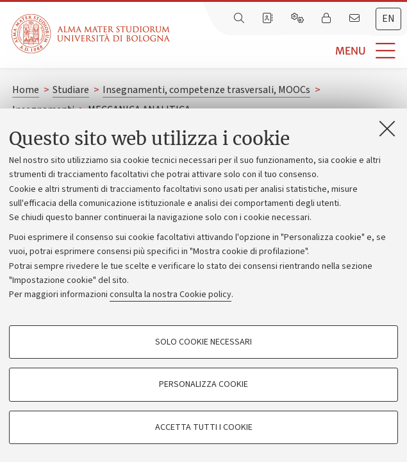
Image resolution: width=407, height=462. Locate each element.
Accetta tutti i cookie (204, 427)
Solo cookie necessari (203, 342)
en (388, 19)
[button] (288, 51)
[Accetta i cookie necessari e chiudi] (387, 128)
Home (25, 90)
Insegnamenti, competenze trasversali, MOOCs (206, 90)
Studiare (71, 90)
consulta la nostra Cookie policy (170, 294)
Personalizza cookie (203, 384)
